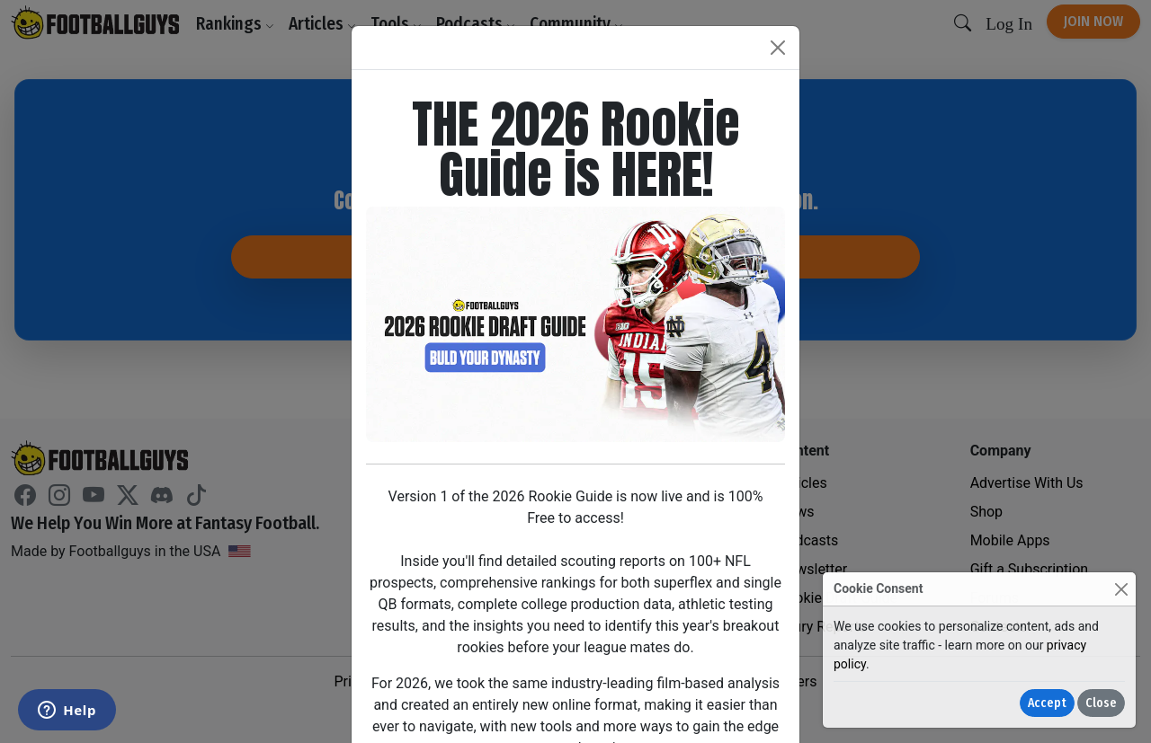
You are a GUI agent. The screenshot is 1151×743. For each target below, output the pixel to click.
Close (1101, 703)
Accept (1047, 703)
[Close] (1120, 588)
